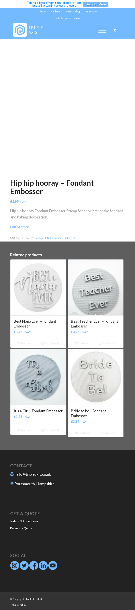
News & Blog (73, 11)
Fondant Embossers (65, 237)
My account (91, 11)
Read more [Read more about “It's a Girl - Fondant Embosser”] (25, 430)
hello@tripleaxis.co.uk (32, 474)
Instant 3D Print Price (24, 521)
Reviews (56, 11)
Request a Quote (21, 528)
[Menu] (100, 30)
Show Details (50, 343)
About (42, 11)
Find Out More (96, 4)
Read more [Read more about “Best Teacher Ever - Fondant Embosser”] (82, 343)
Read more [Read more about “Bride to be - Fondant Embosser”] (82, 433)
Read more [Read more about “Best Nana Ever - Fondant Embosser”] (25, 343)
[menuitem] (42, 11)
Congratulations (43, 237)
